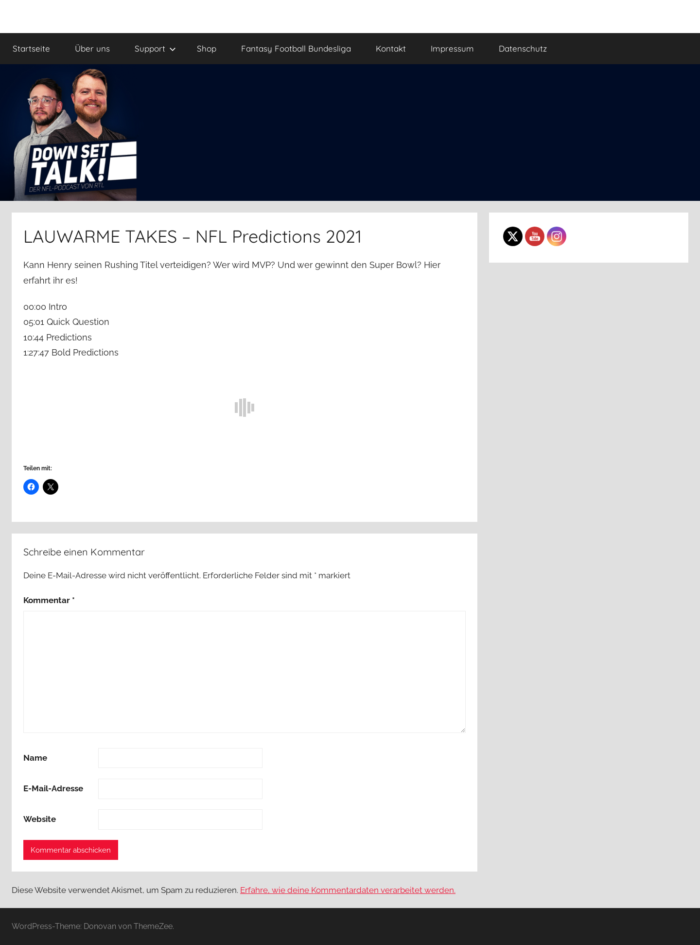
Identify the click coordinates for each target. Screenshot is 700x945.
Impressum (452, 48)
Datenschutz (523, 48)
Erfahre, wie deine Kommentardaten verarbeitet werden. (347, 890)
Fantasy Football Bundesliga (296, 48)
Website (39, 819)
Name (35, 758)
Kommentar (49, 600)
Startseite (31, 48)
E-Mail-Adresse (53, 788)
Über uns (92, 48)
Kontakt (391, 48)
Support (155, 48)
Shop (206, 48)
